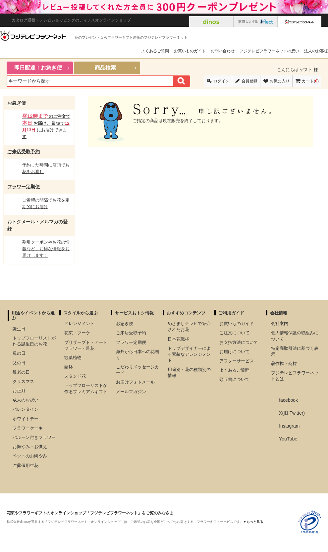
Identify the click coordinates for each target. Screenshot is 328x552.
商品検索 (105, 67)
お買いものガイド (190, 51)
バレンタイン (25, 409)
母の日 (19, 353)
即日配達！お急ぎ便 (38, 67)
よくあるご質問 (155, 51)
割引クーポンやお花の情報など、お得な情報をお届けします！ (46, 249)
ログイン (221, 81)
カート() (310, 81)
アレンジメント (79, 323)
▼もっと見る (253, 522)
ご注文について (234, 332)
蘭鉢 (68, 366)
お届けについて (234, 351)
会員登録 (249, 81)
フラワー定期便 (23, 186)
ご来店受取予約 (23, 151)
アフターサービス (236, 360)
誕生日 (19, 328)
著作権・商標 (284, 363)
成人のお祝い (25, 399)
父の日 (19, 362)
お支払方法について (238, 342)
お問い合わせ (223, 51)
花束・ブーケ (77, 332)
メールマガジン (131, 391)
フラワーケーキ (28, 428)
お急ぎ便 (16, 103)
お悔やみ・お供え (30, 446)
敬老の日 (21, 372)
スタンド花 (75, 376)
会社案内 (279, 323)
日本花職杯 (178, 339)
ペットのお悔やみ (30, 455)
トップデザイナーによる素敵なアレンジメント (189, 354)
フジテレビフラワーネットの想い (269, 51)
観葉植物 (73, 357)
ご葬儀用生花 (25, 465)
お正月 (19, 390)
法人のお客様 (316, 51)
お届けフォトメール (135, 382)
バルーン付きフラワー (34, 437)
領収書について (234, 379)
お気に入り (280, 81)
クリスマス (23, 381)
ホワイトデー (25, 418)
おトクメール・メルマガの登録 (37, 225)
